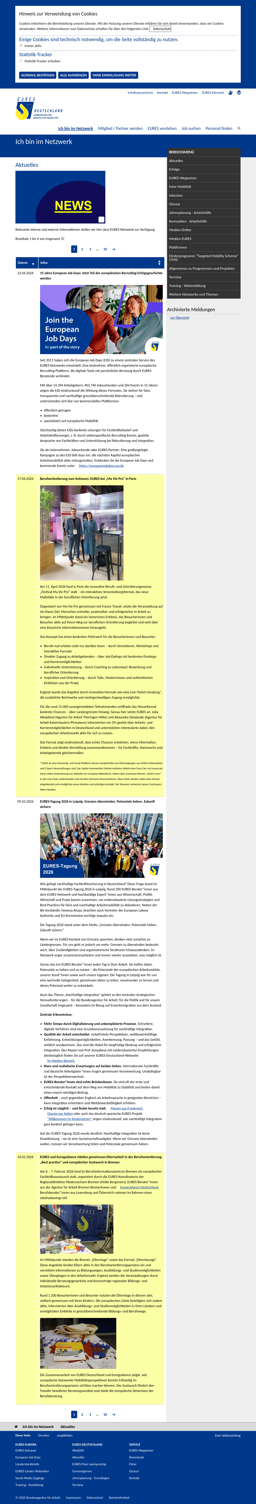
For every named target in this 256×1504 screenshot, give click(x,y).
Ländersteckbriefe (27, 1464)
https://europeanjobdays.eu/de (101, 466)
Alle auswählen (73, 75)
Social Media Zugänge (29, 1478)
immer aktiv (32, 46)
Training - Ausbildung (29, 1485)
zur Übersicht (179, 318)
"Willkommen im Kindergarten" (69, 1119)
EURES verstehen (162, 128)
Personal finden (219, 128)
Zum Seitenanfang (228, 1435)
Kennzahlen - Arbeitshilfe (188, 221)
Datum (23, 262)
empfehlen (65, 1435)
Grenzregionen (82, 1471)
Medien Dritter (180, 230)
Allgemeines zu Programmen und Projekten (202, 268)
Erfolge (174, 169)
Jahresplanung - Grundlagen (90, 1478)
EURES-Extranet (213, 92)
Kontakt (162, 92)
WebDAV (78, 1450)
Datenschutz (162, 29)
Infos (44, 262)
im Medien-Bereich (60, 1061)
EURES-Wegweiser (185, 92)
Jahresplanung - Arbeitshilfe (190, 212)
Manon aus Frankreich (126, 1108)
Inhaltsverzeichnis (140, 92)
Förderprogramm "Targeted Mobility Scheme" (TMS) (204, 258)
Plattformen (178, 247)
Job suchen (191, 128)
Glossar (174, 204)
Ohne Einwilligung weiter (114, 75)
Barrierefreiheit (119, 1498)
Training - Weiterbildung (187, 285)
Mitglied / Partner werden (120, 128)
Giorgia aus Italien (60, 1113)
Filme (132, 1464)
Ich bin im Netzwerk (75, 128)
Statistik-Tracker (35, 54)
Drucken (43, 1435)
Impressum (73, 1498)
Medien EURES (180, 238)
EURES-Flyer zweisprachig (89, 1464)
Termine (175, 277)
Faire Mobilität (180, 186)
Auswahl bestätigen (37, 75)
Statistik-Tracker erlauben (42, 61)
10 (105, 249)
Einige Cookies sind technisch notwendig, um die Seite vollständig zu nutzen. (98, 39)
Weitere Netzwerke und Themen (193, 294)
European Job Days (27, 1457)
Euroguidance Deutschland (139, 1187)
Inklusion (176, 195)
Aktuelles (176, 160)
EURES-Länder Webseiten (32, 1471)
